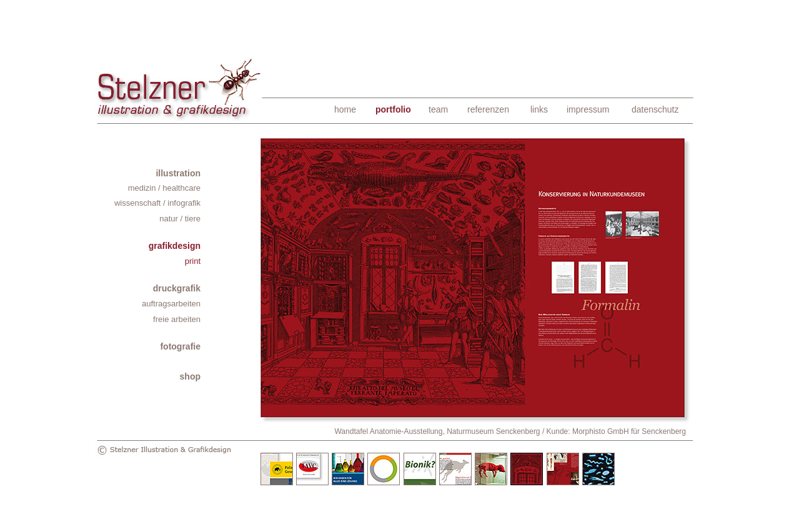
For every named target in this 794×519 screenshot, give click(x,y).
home (345, 109)
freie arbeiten (177, 319)
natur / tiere (180, 218)
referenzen (488, 109)
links (539, 109)
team (438, 109)
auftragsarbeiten (171, 303)
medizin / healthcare (164, 188)
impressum (588, 109)
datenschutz (655, 109)
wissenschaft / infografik (157, 203)
